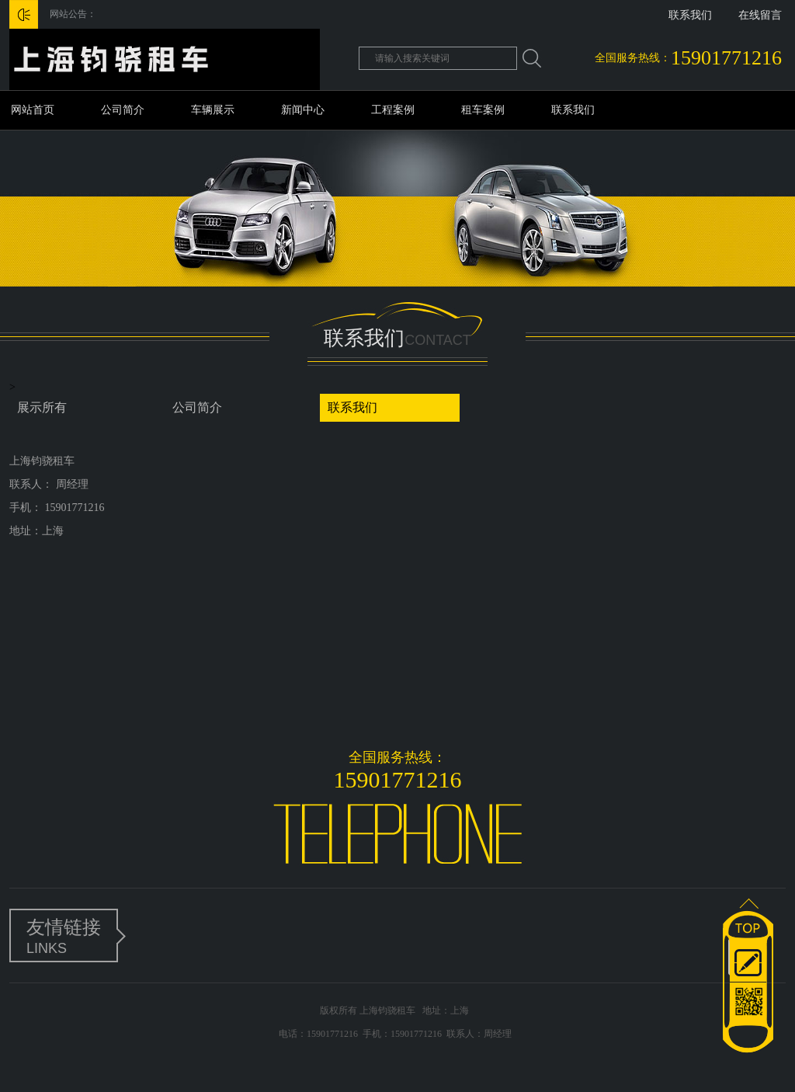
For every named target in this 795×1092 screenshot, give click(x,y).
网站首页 (32, 110)
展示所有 (42, 407)
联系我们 (690, 15)
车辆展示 (212, 110)
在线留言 (760, 15)
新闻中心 (303, 110)
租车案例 (483, 110)
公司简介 (122, 110)
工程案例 (393, 110)
